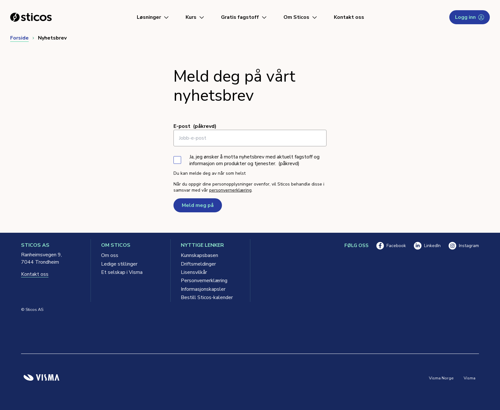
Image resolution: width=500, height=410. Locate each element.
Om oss (109, 255)
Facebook (391, 246)
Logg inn (469, 17)
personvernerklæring (230, 190)
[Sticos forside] (31, 17)
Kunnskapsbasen (199, 255)
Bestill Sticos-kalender (207, 297)
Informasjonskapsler (203, 289)
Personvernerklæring (204, 280)
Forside (19, 37)
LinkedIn (427, 246)
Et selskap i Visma (122, 272)
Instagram (463, 246)
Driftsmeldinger (198, 263)
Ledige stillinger (119, 263)
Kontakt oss (349, 17)
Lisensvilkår (194, 272)
